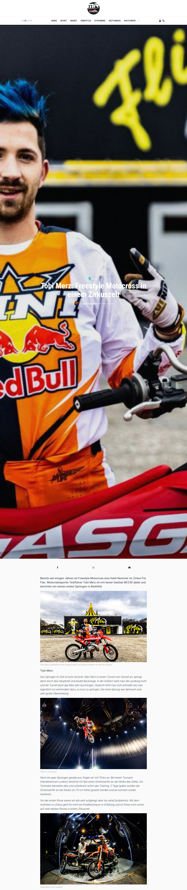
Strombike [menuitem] (99, 21)
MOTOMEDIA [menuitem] (115, 21)
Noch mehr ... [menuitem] (130, 22)
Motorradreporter (90, 303)
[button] (57, 567)
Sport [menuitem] (63, 21)
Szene (94, 279)
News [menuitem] (54, 21)
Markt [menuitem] (73, 21)
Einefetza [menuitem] (86, 21)
